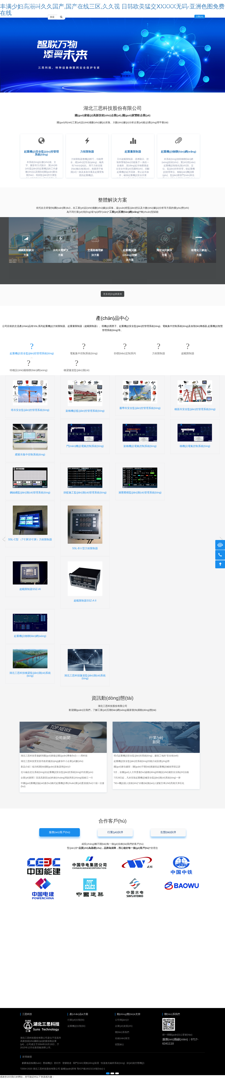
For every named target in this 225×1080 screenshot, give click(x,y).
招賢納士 (119, 1044)
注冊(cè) (199, 16)
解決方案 (105, 6)
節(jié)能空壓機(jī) (135, 1063)
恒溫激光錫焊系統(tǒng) (113, 1063)
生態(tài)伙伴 (168, 832)
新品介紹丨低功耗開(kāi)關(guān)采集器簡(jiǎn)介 (46, 766)
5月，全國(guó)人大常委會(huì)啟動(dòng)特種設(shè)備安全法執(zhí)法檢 (151, 772)
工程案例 (90, 6)
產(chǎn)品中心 (72, 6)
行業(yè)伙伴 (115, 832)
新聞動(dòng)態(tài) (125, 6)
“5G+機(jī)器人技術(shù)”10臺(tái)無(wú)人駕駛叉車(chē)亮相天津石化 (149, 783)
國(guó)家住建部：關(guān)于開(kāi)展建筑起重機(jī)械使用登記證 (147, 766)
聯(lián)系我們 (169, 6)
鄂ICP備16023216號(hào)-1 (91, 1068)
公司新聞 (62, 738)
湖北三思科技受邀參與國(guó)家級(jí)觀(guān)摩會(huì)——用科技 (54, 755)
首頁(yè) (54, 6)
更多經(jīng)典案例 (112, 294)
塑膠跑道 (66, 1063)
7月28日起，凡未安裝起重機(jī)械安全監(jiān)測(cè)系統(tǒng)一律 (147, 777)
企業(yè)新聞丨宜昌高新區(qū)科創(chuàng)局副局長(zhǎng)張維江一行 (57, 777)
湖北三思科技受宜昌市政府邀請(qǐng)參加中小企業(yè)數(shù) (52, 761)
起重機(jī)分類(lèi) (76, 1026)
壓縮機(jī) (47, 1063)
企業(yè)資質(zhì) (124, 1026)
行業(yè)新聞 (156, 740)
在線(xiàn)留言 (190, 6)
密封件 (57, 1063)
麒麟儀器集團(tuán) (31, 1063)
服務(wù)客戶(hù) (59, 832)
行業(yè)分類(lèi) (76, 1020)
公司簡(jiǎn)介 (122, 1020)
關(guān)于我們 (148, 6)
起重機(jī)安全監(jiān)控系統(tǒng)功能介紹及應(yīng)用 (141, 761)
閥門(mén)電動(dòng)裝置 (86, 1063)
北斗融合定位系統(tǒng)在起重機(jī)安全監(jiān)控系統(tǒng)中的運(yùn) (57, 772)
